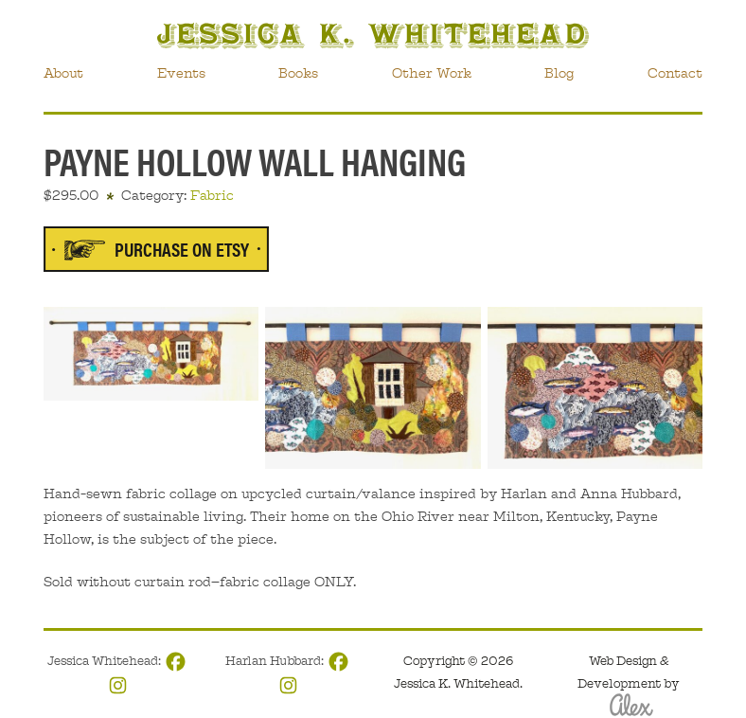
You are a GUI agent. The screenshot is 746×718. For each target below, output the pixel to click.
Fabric (212, 195)
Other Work (431, 72)
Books (298, 72)
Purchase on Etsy (182, 248)
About (63, 72)
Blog (559, 72)
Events (181, 72)
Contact (675, 72)
